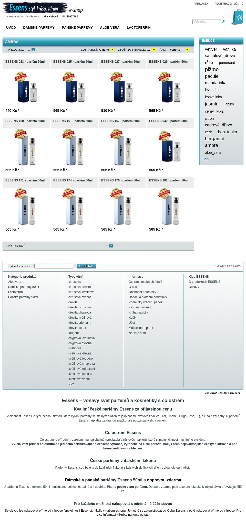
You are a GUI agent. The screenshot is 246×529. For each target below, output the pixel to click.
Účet (132, 323)
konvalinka (213, 97)
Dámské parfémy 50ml (23, 287)
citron (209, 118)
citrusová (74, 282)
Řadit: (163, 49)
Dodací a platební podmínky (148, 297)
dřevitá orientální (79, 323)
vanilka (229, 49)
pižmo (212, 69)
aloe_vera (213, 152)
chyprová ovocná (80, 343)
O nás (133, 287)
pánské (92, 480)
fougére (73, 333)
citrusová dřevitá (79, 287)
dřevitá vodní (77, 328)
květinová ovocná (80, 374)
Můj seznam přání (141, 328)
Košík (132, 317)
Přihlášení (201, 3)
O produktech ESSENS (204, 282)
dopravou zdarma (164, 480)
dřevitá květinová (79, 317)
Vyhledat (200, 21)
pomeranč (227, 63)
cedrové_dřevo (218, 125)
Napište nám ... (139, 333)
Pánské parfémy (77, 27)
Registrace (222, 3)
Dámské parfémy (39, 27)
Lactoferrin (139, 27)
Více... (72, 384)
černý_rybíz (214, 111)
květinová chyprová (81, 363)
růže (209, 62)
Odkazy (194, 287)
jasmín (212, 103)
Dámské (72, 480)
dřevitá (73, 302)
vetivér (211, 49)
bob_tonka (227, 132)
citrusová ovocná (79, 297)
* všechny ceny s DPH (228, 265)
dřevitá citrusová (79, 307)
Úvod (11, 27)
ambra (211, 145)
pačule (212, 76)
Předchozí (16, 49)
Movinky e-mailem (21, 266)
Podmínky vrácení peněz (145, 302)
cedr (208, 132)
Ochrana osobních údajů (145, 282)
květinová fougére (80, 358)
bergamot (214, 138)
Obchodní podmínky (142, 292)
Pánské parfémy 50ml (23, 297)
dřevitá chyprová (79, 312)
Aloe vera (110, 27)
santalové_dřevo (220, 55)
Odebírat (86, 265)
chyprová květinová (81, 338)
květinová (74, 348)
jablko (229, 104)
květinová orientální (81, 369)
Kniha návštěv (138, 312)
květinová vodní (79, 379)
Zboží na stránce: (132, 49)
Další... (207, 159)
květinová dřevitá (79, 353)
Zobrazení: (89, 49)
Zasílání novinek (140, 307)
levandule (212, 90)
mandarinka (216, 83)
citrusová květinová (81, 292)
